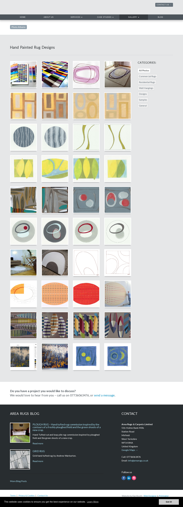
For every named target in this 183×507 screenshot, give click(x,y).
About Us (48, 17)
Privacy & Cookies (27, 495)
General (143, 105)
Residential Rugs (147, 82)
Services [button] (76, 17)
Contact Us (42, 495)
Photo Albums (18, 27)
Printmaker (164, 496)
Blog (160, 17)
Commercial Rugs (147, 76)
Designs (143, 93)
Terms (13, 495)
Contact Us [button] (163, 5)
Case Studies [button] (105, 17)
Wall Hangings (146, 88)
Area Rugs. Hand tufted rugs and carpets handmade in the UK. (42, 7)
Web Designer (150, 496)
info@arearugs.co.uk (138, 460)
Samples (143, 99)
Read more (38, 443)
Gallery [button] (133, 17)
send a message (104, 395)
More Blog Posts (18, 481)
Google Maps (128, 450)
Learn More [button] (93, 502)
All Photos (144, 70)
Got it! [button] (169, 502)
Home (27, 16)
